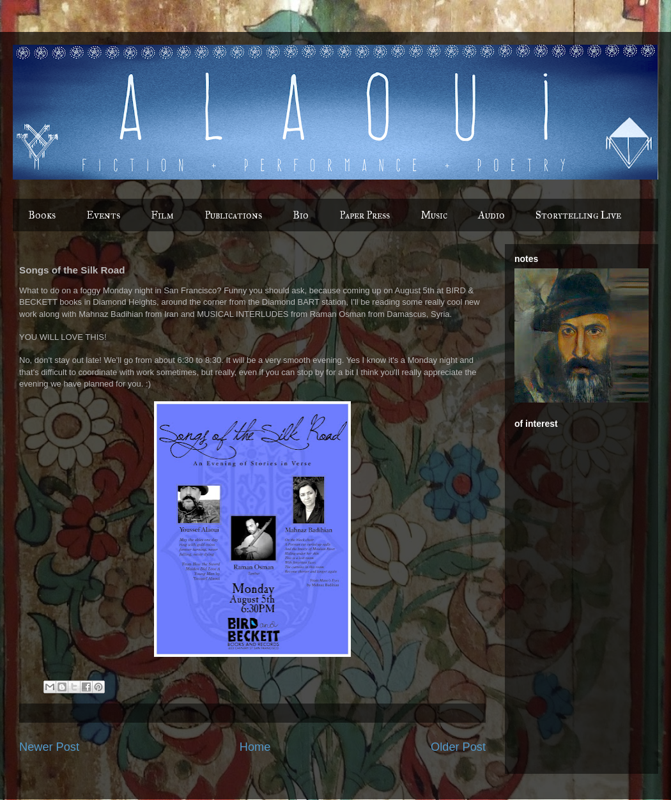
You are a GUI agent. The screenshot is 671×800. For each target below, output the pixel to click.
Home (255, 747)
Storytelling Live (578, 215)
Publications (233, 215)
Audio (491, 215)
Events (103, 215)
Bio (301, 215)
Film (162, 215)
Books (42, 215)
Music (433, 215)
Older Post (458, 747)
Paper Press (364, 215)
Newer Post (49, 747)
